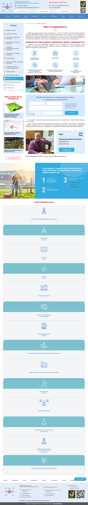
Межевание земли (11, 30)
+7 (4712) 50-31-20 (51, 180)
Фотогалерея (53, 16)
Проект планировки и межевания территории (14, 62)
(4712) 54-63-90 (55, 7)
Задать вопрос (42, 11)
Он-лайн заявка (64, 11)
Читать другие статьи (13, 158)
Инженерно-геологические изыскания (13, 42)
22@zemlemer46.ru (50, 495)
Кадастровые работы (11, 33)
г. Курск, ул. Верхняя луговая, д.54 (60, 5)
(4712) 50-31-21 (34, 7)
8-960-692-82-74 (64, 141)
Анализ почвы (10, 85)
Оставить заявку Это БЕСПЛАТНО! (66, 149)
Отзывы (63, 16)
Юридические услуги (11, 78)
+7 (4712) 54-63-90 (50, 494)
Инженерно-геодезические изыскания (13, 38)
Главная (7, 16)
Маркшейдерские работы (12, 75)
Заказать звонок (22, 11)
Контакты (80, 16)
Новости (44, 16)
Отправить (71, 113)
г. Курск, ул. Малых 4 (22, 5)
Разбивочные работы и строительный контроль (12, 67)
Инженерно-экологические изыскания (13, 54)
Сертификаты (34, 16)
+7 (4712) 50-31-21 (51, 182)
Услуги (25, 16)
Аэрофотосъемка (10, 71)
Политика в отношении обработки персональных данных (34, 500)
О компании (16, 16)
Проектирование (10, 58)
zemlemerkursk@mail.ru (52, 190)
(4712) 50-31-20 (21, 7)
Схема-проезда (24, 491)
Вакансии (71, 16)
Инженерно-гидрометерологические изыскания (12, 48)
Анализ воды (10, 87)
